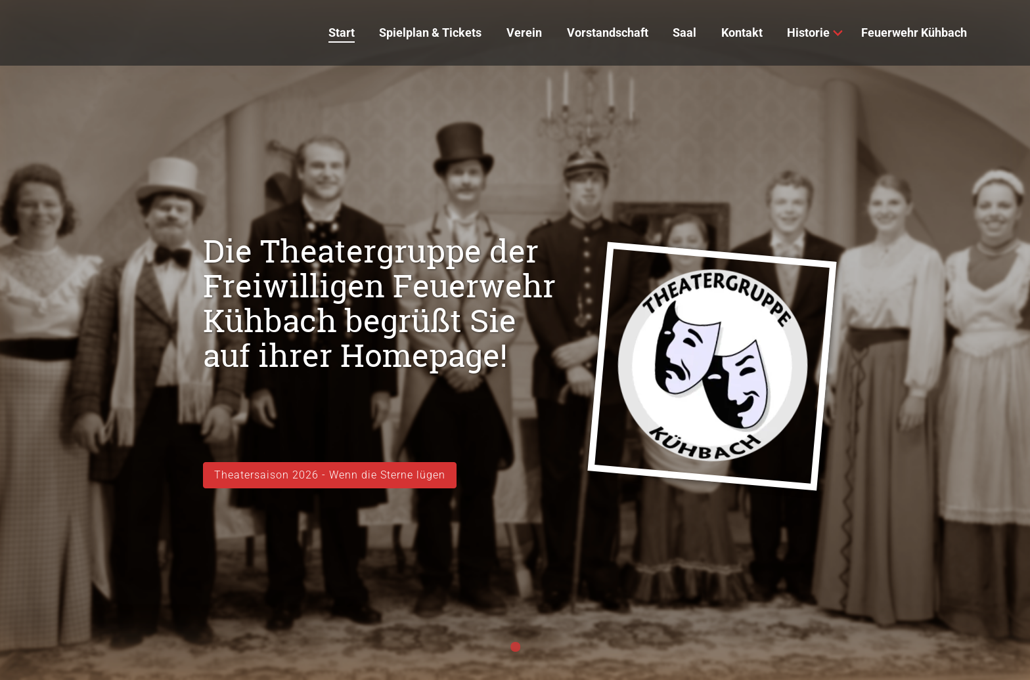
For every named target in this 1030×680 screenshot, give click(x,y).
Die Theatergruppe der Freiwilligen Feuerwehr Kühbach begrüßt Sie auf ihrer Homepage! (379, 303)
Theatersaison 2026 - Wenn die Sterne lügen (329, 475)
